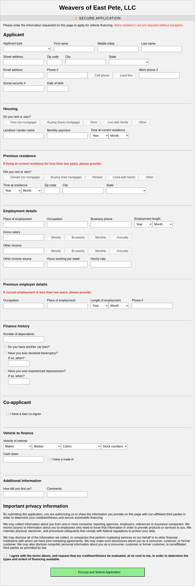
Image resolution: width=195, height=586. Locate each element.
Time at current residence (108, 130)
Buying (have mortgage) (61, 122)
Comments (54, 488)
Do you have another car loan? (27, 346)
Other (140, 122)
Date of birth (55, 83)
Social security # (14, 83)
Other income (12, 245)
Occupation (54, 219)
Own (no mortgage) (21, 122)
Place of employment (17, 219)
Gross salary (11, 232)
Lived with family (122, 177)
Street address (13, 56)
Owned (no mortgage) (23, 177)
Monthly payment (58, 130)
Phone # (52, 69)
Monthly (98, 237)
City (68, 56)
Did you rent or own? (17, 171)
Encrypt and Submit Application (98, 573)
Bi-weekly (76, 237)
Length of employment (106, 300)
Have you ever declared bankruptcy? (31, 353)
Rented (95, 177)
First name (61, 43)
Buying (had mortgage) (64, 177)
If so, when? (16, 358)
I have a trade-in (61, 459)
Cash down (10, 454)
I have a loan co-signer (23, 414)
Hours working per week (63, 258)
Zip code (53, 56)
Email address (12, 69)
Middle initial (106, 43)
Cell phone (100, 75)
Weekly (54, 237)
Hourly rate (98, 258)
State (112, 56)
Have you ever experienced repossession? (35, 371)
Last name (148, 43)
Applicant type (12, 43)
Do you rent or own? (17, 116)
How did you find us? (17, 488)
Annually (120, 237)
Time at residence (15, 185)
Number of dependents (18, 334)
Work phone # (148, 69)
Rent (92, 122)
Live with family (116, 122)
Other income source (17, 258)
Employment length (147, 218)
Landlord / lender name (19, 130)
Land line (124, 75)
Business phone (101, 219)
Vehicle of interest (15, 440)
